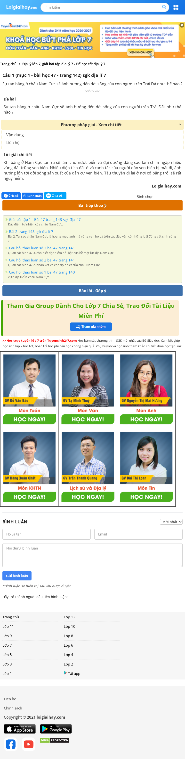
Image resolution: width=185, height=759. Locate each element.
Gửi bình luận (17, 576)
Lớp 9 (7, 635)
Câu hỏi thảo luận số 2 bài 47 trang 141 (42, 260)
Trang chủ (10, 616)
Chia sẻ (11, 196)
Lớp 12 (69, 616)
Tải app (72, 673)
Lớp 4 (68, 654)
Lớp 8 (68, 635)
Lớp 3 (7, 664)
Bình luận (32, 196)
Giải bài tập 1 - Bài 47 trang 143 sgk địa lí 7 (45, 219)
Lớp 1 (7, 673)
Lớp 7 (7, 645)
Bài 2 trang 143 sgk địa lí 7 (31, 231)
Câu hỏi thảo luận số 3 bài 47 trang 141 (42, 248)
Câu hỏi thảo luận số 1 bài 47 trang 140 (42, 272)
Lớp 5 (7, 654)
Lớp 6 (68, 645)
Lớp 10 (69, 626)
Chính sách (13, 708)
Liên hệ (10, 698)
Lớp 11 (8, 626)
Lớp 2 (68, 664)
